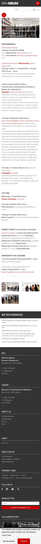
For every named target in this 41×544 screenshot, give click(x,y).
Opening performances (10, 48)
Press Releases (7, 456)
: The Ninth (10, 173)
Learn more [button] (6, 535)
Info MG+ (5, 373)
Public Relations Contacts (10, 459)
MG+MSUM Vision (8, 416)
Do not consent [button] (9, 541)
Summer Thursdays (9, 233)
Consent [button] (24, 541)
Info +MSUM (6, 403)
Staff (3, 424)
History (4, 421)
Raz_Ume (5, 443)
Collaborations (7, 419)
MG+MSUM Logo (7, 462)
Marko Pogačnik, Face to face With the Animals (18, 272)
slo (38, 10)
